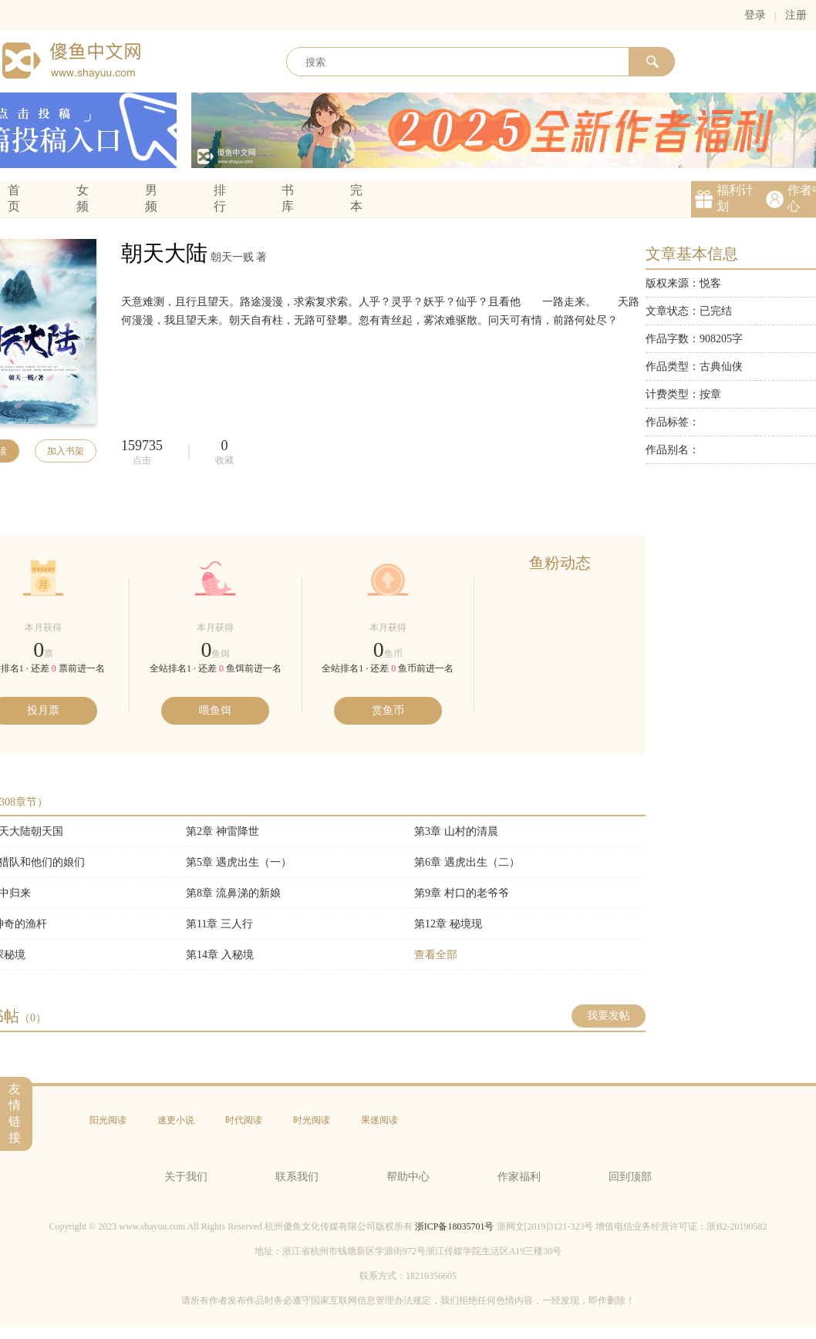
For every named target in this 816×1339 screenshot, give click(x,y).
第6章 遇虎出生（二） (467, 862)
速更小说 (175, 1120)
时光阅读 (311, 1120)
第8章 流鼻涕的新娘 (233, 893)
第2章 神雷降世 (222, 831)
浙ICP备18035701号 (454, 1226)
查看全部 (435, 955)
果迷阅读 (379, 1120)
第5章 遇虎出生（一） (239, 862)
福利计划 (735, 198)
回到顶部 (630, 1177)
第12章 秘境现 (448, 924)
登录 (755, 15)
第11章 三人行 (219, 924)
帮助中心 (408, 1177)
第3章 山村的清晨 (456, 831)
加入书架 (65, 451)
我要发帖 (608, 1015)
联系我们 (297, 1177)
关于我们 (185, 1177)
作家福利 (519, 1177)
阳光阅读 (107, 1120)
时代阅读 (243, 1120)
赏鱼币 (388, 710)
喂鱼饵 (215, 710)
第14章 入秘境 (220, 955)
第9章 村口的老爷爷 (461, 893)
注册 (796, 15)
